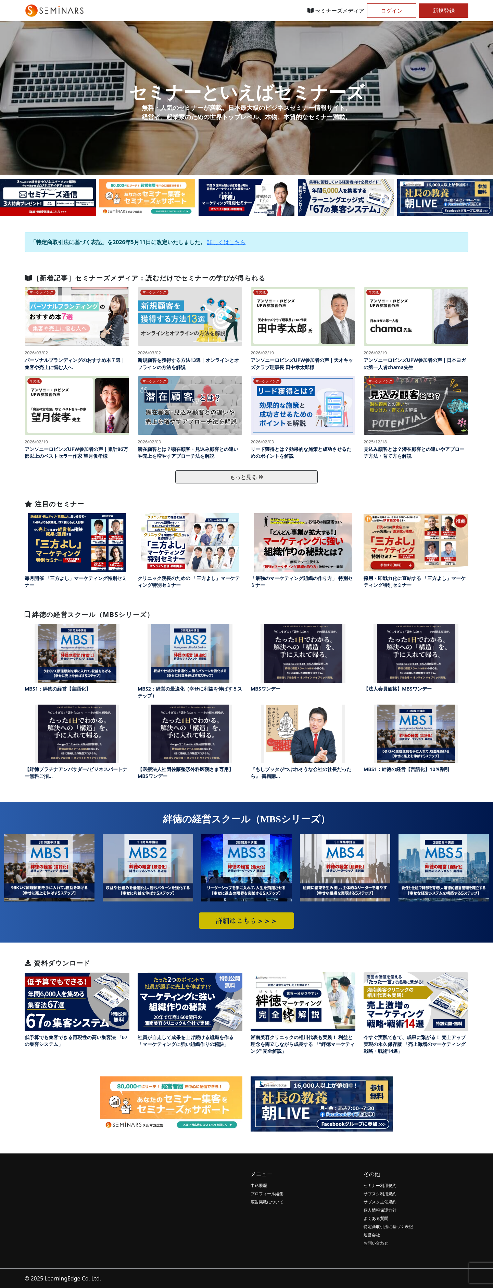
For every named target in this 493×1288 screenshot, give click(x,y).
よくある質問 (376, 1218)
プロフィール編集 (267, 1194)
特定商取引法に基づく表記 (388, 1226)
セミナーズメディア (335, 10)
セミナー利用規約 (380, 1185)
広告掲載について (267, 1202)
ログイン (392, 10)
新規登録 (444, 10)
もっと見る (246, 477)
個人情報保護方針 (380, 1210)
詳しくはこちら (226, 242)
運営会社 (372, 1235)
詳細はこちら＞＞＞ (246, 920)
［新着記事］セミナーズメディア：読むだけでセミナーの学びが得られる (145, 277)
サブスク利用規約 (380, 1194)
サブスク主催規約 (380, 1202)
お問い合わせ (376, 1243)
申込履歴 (259, 1185)
